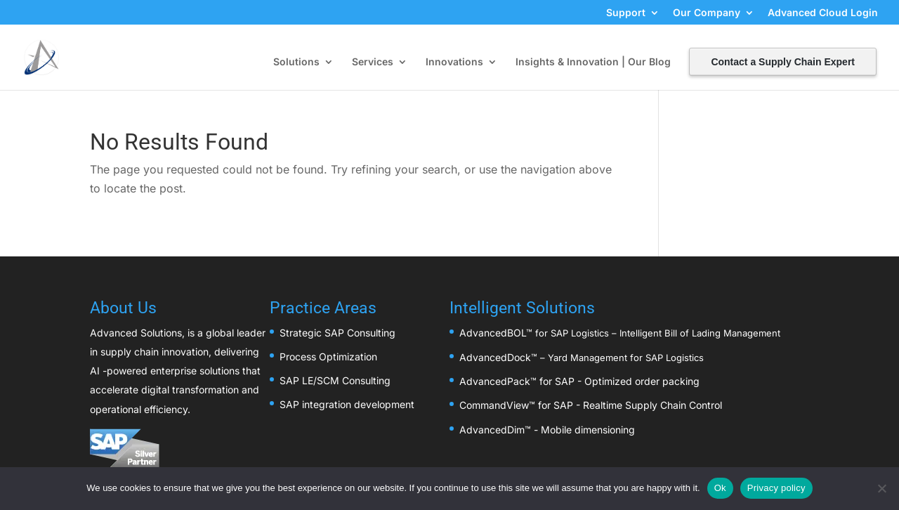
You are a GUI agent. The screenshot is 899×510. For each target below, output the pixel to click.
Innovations (454, 62)
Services (372, 62)
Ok (720, 488)
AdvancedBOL (492, 333)
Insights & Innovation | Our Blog (593, 62)
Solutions (296, 62)
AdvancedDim (492, 430)
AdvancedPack (494, 381)
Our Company (706, 13)
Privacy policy (776, 488)
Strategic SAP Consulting (337, 333)
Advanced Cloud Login (823, 13)
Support (625, 13)
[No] (881, 488)
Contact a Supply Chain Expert (783, 61)
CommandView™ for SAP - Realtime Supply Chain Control (590, 405)
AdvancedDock (495, 357)
